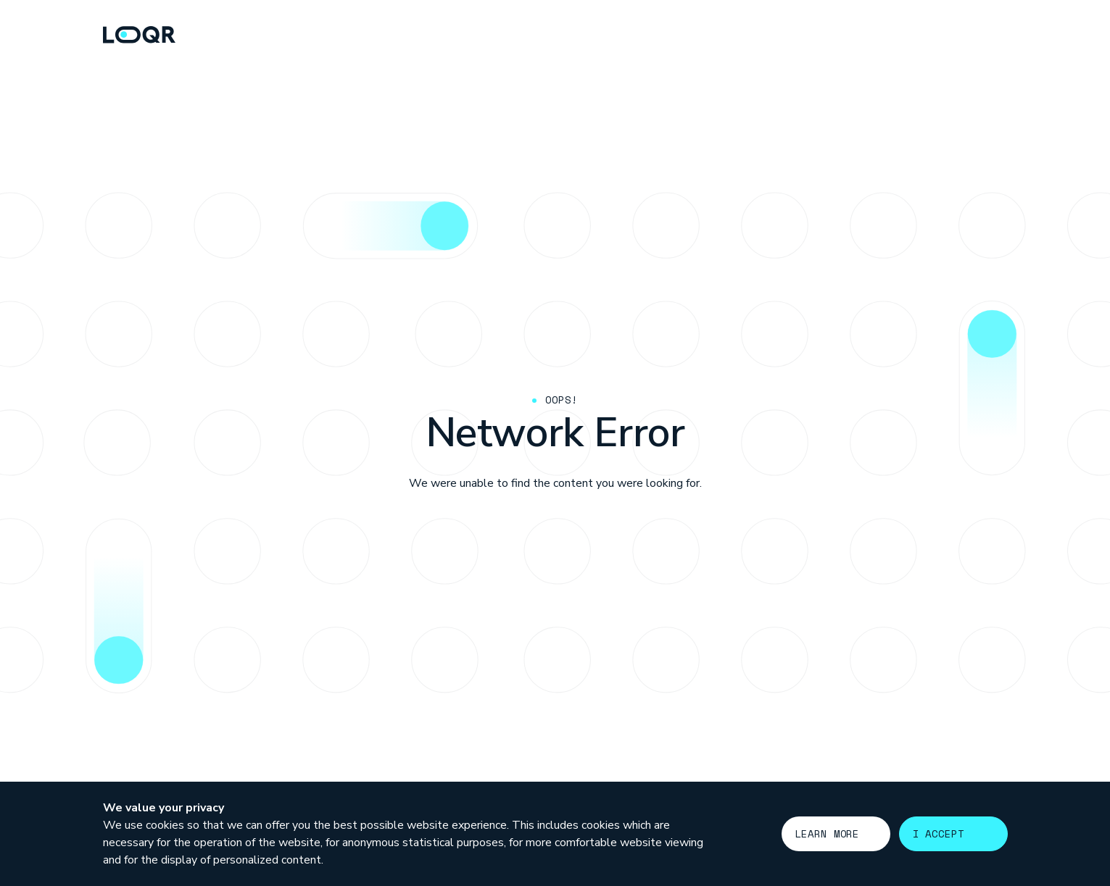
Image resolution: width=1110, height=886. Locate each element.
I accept (938, 833)
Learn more (827, 833)
